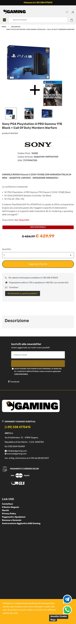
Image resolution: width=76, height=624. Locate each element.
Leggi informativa (21, 374)
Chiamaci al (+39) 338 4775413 (38, 2)
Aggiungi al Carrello (38, 264)
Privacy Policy (9, 513)
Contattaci (11, 287)
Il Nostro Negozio (10, 507)
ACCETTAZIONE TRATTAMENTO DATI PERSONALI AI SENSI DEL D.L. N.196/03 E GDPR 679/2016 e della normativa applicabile (38, 371)
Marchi (5, 510)
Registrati (38, 363)
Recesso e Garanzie (11, 520)
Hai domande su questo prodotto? (22, 293)
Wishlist (14, 133)
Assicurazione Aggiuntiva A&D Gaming (21, 523)
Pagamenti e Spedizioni (13, 517)
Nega (53, 619)
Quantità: (6, 249)
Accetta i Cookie (58, 616)
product (6, 133)
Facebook (13, 381)
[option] (38, 72)
